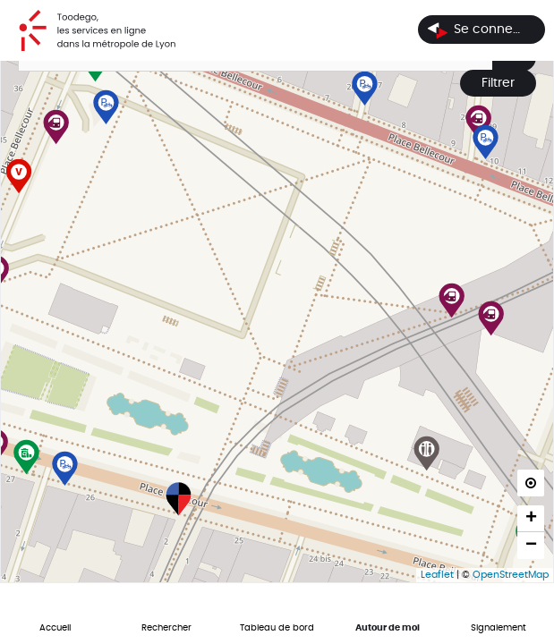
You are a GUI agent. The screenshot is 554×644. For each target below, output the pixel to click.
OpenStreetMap (511, 575)
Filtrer (498, 83)
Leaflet (437, 575)
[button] (452, 285)
